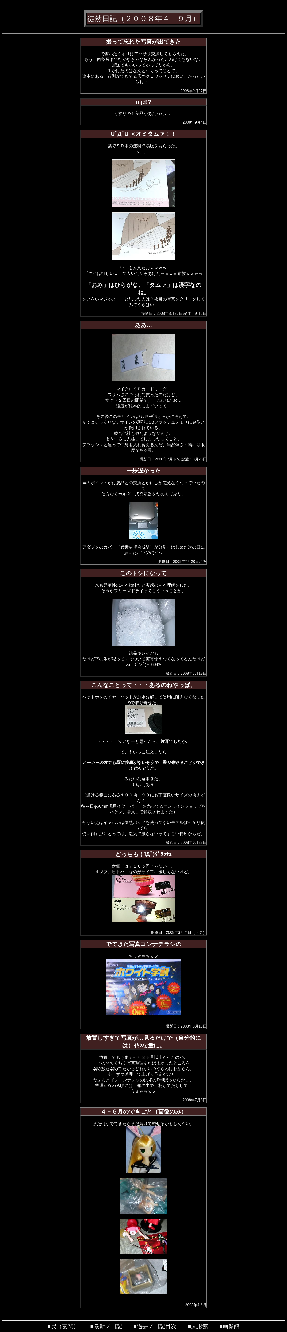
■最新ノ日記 (106, 1326)
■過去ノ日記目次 (155, 1326)
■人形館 (198, 1326)
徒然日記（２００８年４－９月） (143, 18)
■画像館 (229, 1326)
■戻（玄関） (63, 1326)
